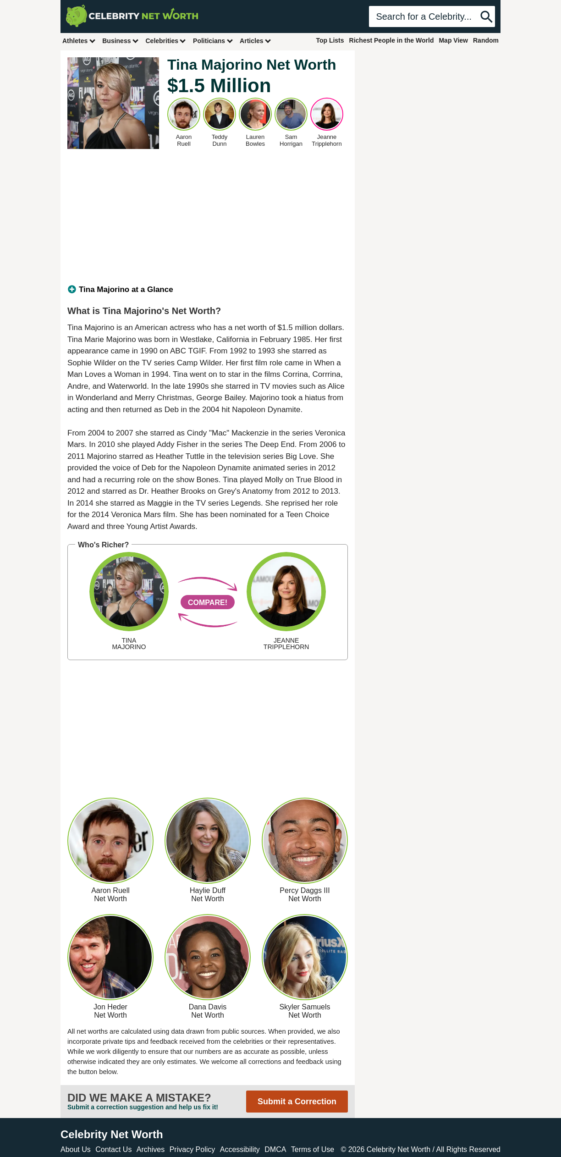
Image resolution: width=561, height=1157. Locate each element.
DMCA (275, 1149)
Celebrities (166, 40)
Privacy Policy (192, 1149)
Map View (453, 40)
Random (486, 40)
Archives (151, 1149)
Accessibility (240, 1149)
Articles (255, 40)
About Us (75, 1149)
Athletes (79, 40)
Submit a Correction (297, 1101)
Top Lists (330, 40)
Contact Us (113, 1149)
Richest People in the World (391, 40)
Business (120, 40)
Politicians (213, 40)
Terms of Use (312, 1149)
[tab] (207, 290)
